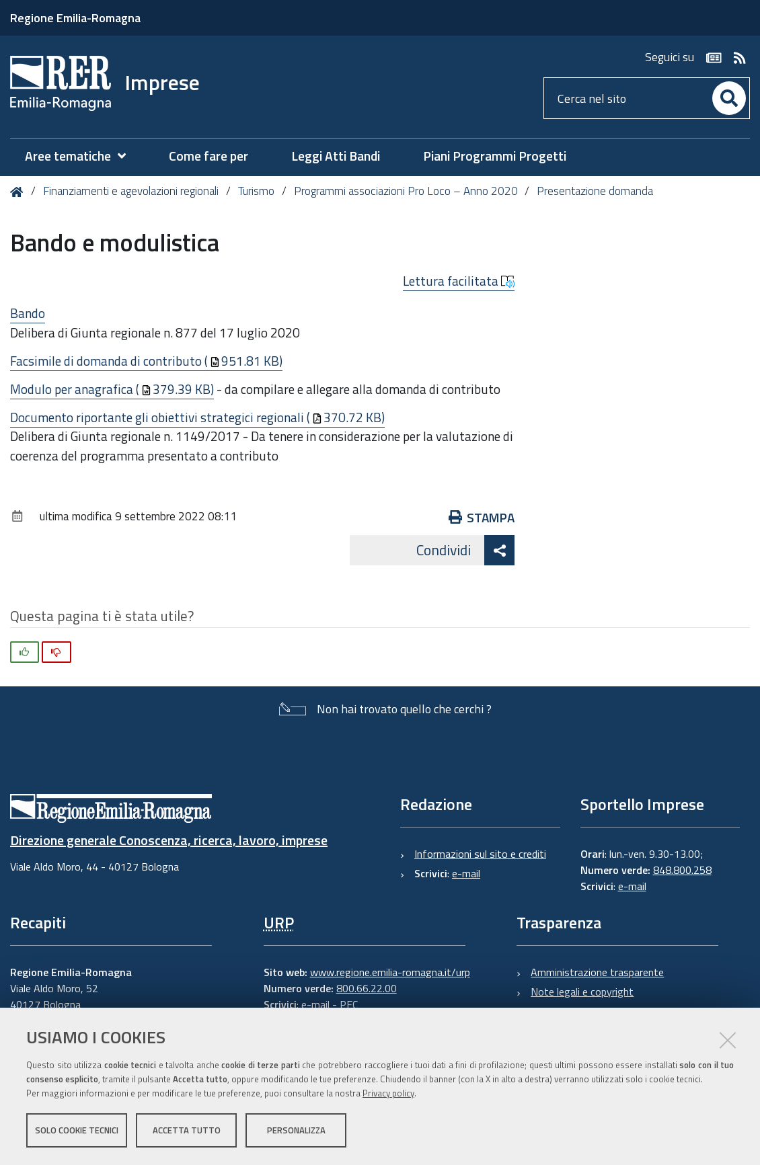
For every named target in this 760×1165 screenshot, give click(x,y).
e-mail (466, 873)
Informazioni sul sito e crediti (480, 854)
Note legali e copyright (582, 991)
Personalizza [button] (296, 1130)
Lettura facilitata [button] (459, 281)
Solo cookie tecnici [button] (76, 1130)
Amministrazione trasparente (597, 972)
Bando (27, 313)
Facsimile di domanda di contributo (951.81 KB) (146, 360)
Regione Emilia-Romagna (75, 18)
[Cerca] (729, 98)
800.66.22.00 (366, 988)
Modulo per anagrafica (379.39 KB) (112, 389)
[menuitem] (82, 156)
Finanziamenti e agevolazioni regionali (131, 191)
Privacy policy (388, 1093)
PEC (349, 1004)
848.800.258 (682, 870)
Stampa (482, 517)
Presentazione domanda (595, 191)
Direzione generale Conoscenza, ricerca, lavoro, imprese (169, 840)
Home (19, 192)
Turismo (256, 191)
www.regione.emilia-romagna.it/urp (390, 972)
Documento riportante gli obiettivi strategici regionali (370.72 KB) (197, 417)
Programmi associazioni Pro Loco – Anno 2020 (406, 191)
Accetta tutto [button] (187, 1130)
